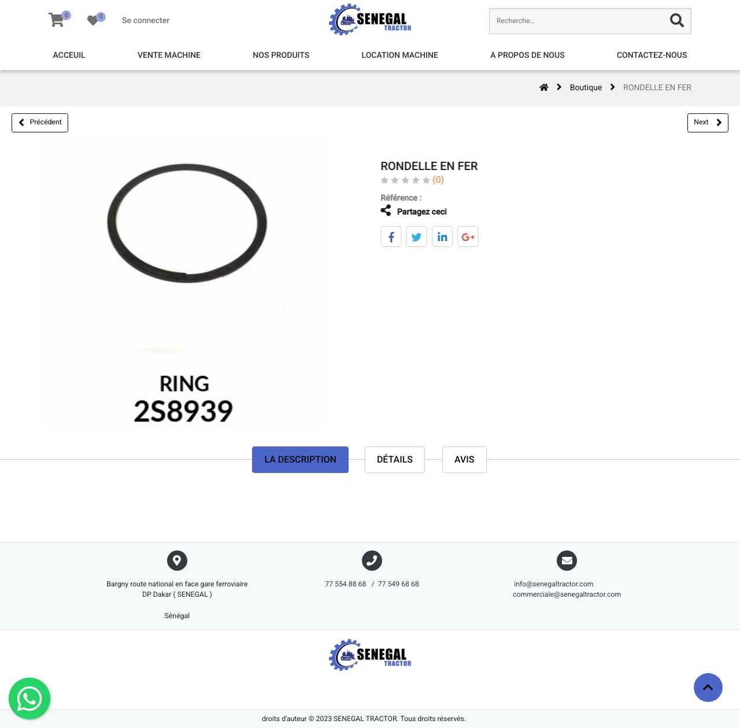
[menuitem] (69, 56)
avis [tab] (464, 459)
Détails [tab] (395, 459)
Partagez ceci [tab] (405, 211)
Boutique (586, 88)
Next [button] (708, 122)
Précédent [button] (40, 122)
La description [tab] (300, 459)
